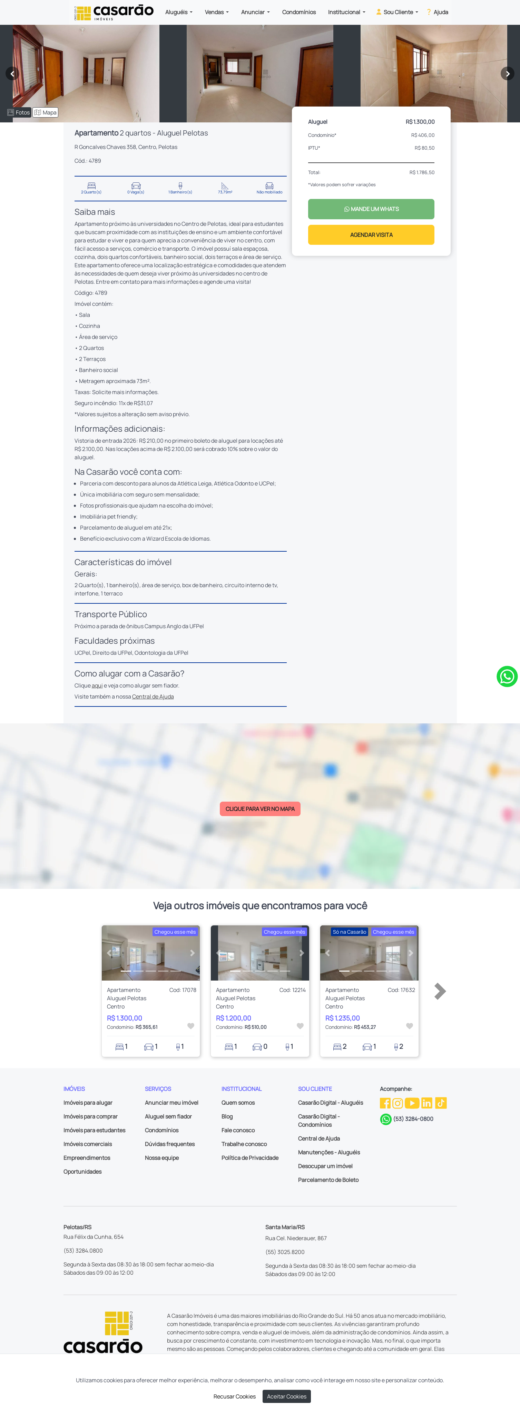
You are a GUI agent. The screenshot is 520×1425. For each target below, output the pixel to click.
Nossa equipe (162, 1158)
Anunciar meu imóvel (171, 1102)
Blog (227, 1116)
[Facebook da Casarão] (386, 1102)
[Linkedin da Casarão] (427, 1102)
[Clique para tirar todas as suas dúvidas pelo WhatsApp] (507, 676)
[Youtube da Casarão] (413, 1102)
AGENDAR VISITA (371, 235)
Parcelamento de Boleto (328, 1180)
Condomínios (299, 12)
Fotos (18, 112)
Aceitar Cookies (286, 1396)
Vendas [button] (215, 12)
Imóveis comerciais (87, 1144)
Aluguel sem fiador (168, 1116)
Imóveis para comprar (90, 1116)
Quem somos (238, 1102)
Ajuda (436, 12)
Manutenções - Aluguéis (329, 1152)
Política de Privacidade (250, 1158)
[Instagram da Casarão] (398, 1102)
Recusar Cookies (235, 1396)
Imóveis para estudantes (94, 1130)
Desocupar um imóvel (325, 1166)
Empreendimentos (86, 1158)
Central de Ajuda (153, 696)
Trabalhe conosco (244, 1144)
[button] (109, 953)
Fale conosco (238, 1130)
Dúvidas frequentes (170, 1144)
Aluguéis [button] (176, 12)
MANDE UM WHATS (371, 209)
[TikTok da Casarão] (441, 1102)
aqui (97, 685)
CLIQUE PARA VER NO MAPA (260, 809)
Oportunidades (82, 1171)
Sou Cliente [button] (394, 12)
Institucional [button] (344, 12)
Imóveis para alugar (87, 1102)
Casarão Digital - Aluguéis (330, 1102)
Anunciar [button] (253, 12)
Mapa (45, 112)
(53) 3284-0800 (413, 1119)
